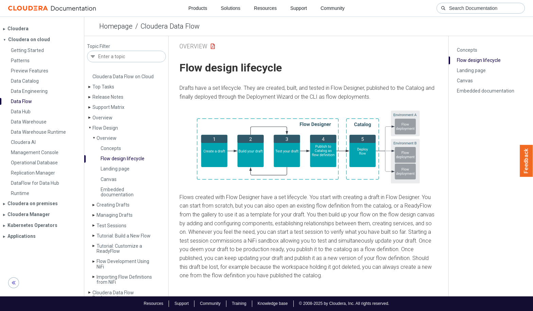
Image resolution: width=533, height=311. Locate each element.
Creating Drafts (113, 205)
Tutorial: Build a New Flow (124, 236)
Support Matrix (108, 107)
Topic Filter (98, 46)
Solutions (230, 8)
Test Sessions (111, 225)
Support (298, 8)
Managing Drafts (115, 215)
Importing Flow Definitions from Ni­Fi (124, 279)
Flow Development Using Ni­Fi (123, 264)
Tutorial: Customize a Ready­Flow (119, 248)
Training (239, 303)
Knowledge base (273, 303)
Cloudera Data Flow (170, 26)
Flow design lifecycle (122, 158)
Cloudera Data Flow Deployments (113, 295)
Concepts (111, 148)
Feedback (526, 161)
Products (197, 8)
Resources (265, 8)
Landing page (115, 168)
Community (333, 8)
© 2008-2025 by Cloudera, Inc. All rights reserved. (344, 303)
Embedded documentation (117, 192)
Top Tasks (103, 86)
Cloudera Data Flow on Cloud (123, 76)
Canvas (109, 179)
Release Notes (107, 97)
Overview (102, 117)
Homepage (116, 26)
